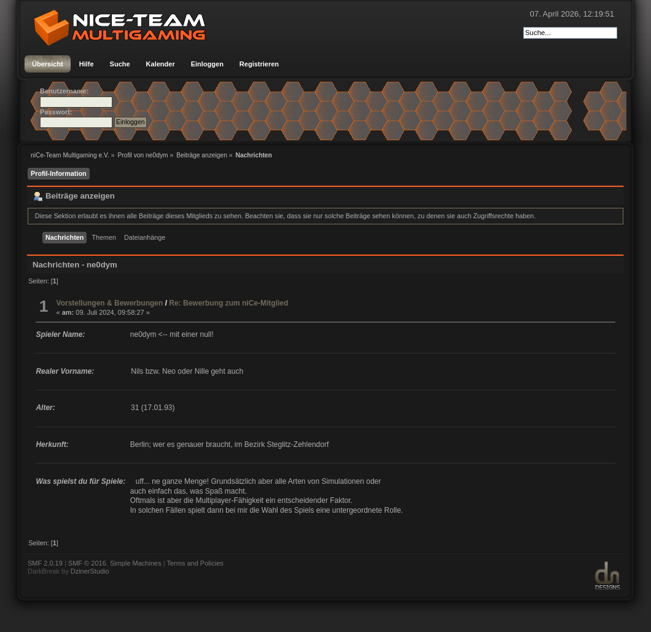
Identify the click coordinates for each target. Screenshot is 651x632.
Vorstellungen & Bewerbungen (110, 303)
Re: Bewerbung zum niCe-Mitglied (228, 303)
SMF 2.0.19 (45, 563)
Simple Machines (136, 563)
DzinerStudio (90, 571)
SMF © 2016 (87, 563)
